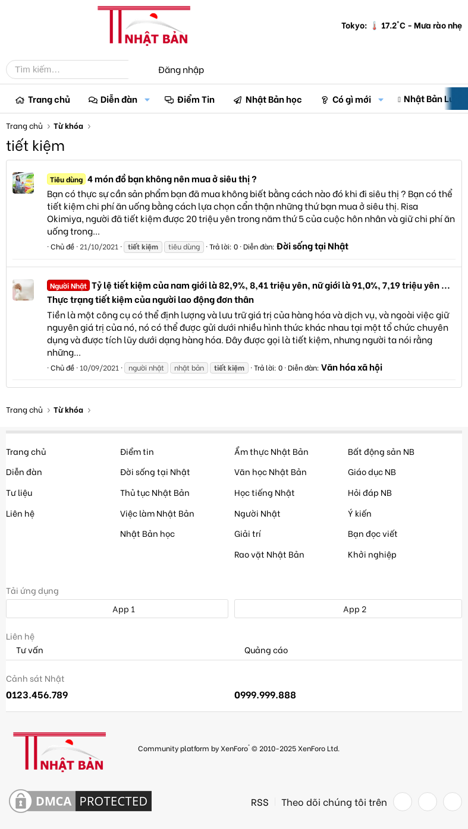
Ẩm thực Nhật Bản (271, 451)
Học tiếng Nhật (264, 492)
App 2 (348, 608)
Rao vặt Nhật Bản (269, 554)
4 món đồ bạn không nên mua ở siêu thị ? (152, 178)
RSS (260, 802)
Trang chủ (49, 98)
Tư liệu (19, 492)
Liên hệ (20, 513)
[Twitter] (427, 801)
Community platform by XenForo (239, 747)
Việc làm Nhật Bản (157, 513)
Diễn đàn (118, 98)
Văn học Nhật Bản (270, 471)
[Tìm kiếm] (76, 69)
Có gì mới (351, 98)
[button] (147, 99)
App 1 (117, 608)
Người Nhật (257, 513)
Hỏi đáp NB (370, 492)
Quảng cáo (261, 650)
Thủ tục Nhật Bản (155, 492)
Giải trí (247, 533)
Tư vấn (24, 650)
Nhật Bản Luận (434, 98)
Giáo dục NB (372, 471)
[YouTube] (452, 801)
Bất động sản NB (381, 451)
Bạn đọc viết (373, 533)
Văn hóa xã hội (351, 366)
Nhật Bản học (274, 98)
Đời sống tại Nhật (312, 245)
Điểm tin (137, 451)
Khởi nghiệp (372, 554)
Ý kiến (360, 513)
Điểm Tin (196, 98)
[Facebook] (402, 801)
